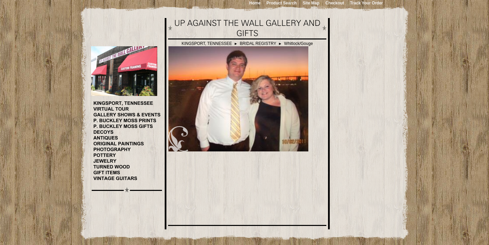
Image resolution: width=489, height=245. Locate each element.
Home (254, 3)
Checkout (334, 3)
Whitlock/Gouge (298, 43)
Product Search (282, 3)
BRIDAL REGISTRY (258, 43)
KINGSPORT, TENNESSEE (207, 43)
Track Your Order (366, 3)
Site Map (311, 3)
